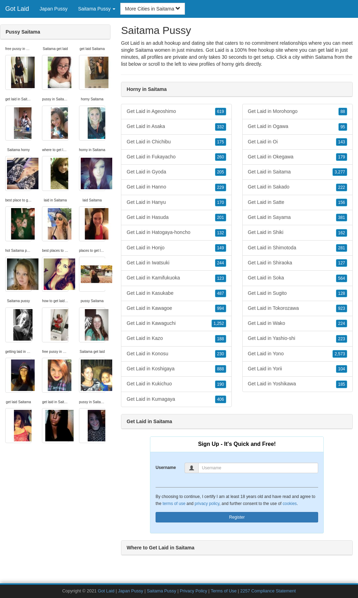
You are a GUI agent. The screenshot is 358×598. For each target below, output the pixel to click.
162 (341, 232)
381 (341, 217)
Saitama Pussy (161, 591)
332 (220, 126)
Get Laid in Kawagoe (176, 308)
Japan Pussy (53, 9)
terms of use (174, 503)
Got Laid (17, 8)
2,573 (340, 353)
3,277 (340, 172)
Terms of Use (224, 591)
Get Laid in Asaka (176, 126)
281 (341, 247)
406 (220, 399)
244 (220, 263)
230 (220, 353)
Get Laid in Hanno (176, 187)
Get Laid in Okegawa (297, 157)
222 (341, 187)
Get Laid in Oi (297, 142)
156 (341, 202)
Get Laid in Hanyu (176, 202)
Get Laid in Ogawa (297, 126)
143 (341, 142)
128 (341, 293)
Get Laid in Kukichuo (176, 384)
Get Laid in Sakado (297, 187)
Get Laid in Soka (297, 278)
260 (220, 157)
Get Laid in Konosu (176, 354)
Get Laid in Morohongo (297, 111)
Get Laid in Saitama (297, 172)
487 (220, 293)
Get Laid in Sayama (297, 217)
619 (220, 111)
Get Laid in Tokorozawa (297, 308)
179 (341, 157)
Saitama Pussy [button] (96, 9)
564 (341, 278)
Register (237, 517)
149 (220, 247)
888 (220, 368)
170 (220, 202)
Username (166, 467)
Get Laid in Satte (297, 202)
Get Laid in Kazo (176, 338)
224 (341, 323)
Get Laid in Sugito (297, 293)
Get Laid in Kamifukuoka (176, 278)
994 (220, 308)
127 (341, 263)
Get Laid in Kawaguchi (176, 323)
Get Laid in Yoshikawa (297, 384)
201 (220, 217)
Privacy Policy (193, 591)
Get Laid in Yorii (297, 369)
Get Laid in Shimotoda (297, 248)
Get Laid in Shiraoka (297, 263)
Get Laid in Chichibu (176, 142)
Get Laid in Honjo (176, 248)
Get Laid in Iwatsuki (176, 263)
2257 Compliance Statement (268, 591)
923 (341, 308)
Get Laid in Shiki (297, 232)
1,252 (219, 323)
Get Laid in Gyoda (176, 172)
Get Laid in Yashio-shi (297, 338)
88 (343, 111)
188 (220, 338)
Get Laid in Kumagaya (176, 399)
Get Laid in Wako (297, 323)
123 (220, 278)
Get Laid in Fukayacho (176, 157)
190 (220, 384)
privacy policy (207, 503)
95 (343, 126)
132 (220, 232)
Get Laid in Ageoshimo (176, 111)
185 (341, 384)
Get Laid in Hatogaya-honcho (176, 232)
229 (220, 187)
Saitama (324, 57)
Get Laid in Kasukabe (176, 293)
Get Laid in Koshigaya (176, 369)
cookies (289, 503)
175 (220, 142)
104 (341, 368)
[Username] (258, 468)
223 (341, 338)
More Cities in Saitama (152, 9)
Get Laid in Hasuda (176, 217)
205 (220, 172)
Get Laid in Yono (297, 354)
